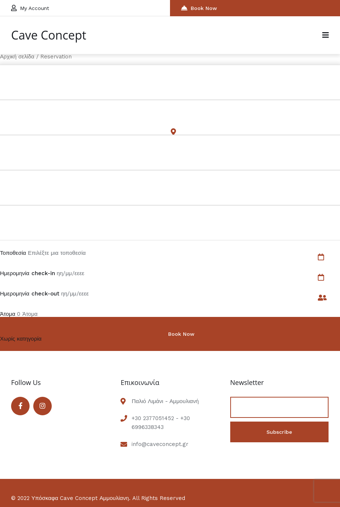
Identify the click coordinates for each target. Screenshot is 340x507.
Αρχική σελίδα (17, 56)
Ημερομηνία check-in (27, 273)
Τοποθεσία (13, 253)
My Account (30, 8)
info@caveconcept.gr (160, 444)
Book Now (199, 8)
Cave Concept (48, 35)
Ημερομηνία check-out (29, 293)
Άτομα (7, 314)
